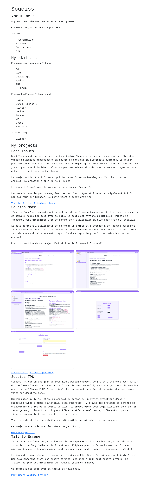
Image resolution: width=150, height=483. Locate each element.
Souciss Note (19, 372)
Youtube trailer (37, 475)
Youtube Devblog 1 (23, 203)
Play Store (18, 475)
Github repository (41, 372)
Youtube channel (47, 203)
